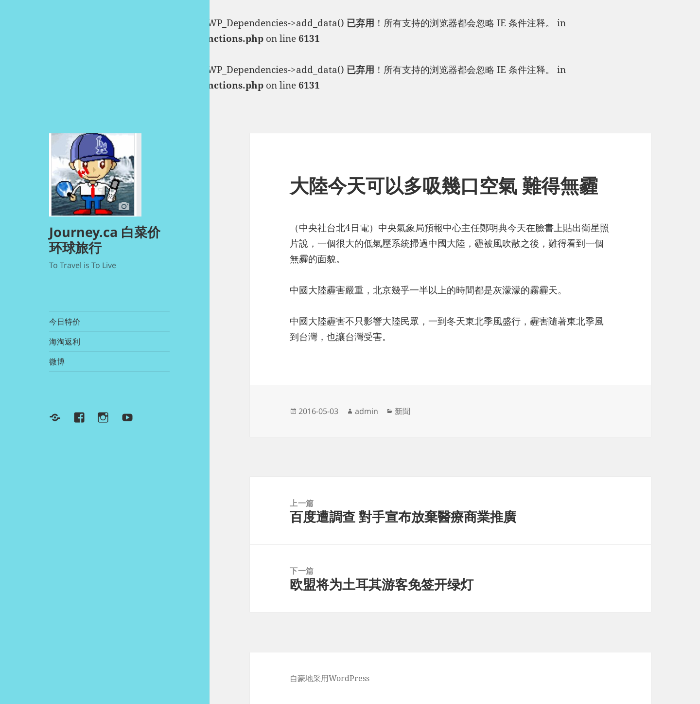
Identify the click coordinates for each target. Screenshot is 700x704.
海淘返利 (64, 341)
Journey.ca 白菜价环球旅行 (104, 239)
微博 (57, 361)
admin (366, 411)
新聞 (402, 411)
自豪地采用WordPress (329, 678)
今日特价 (64, 321)
